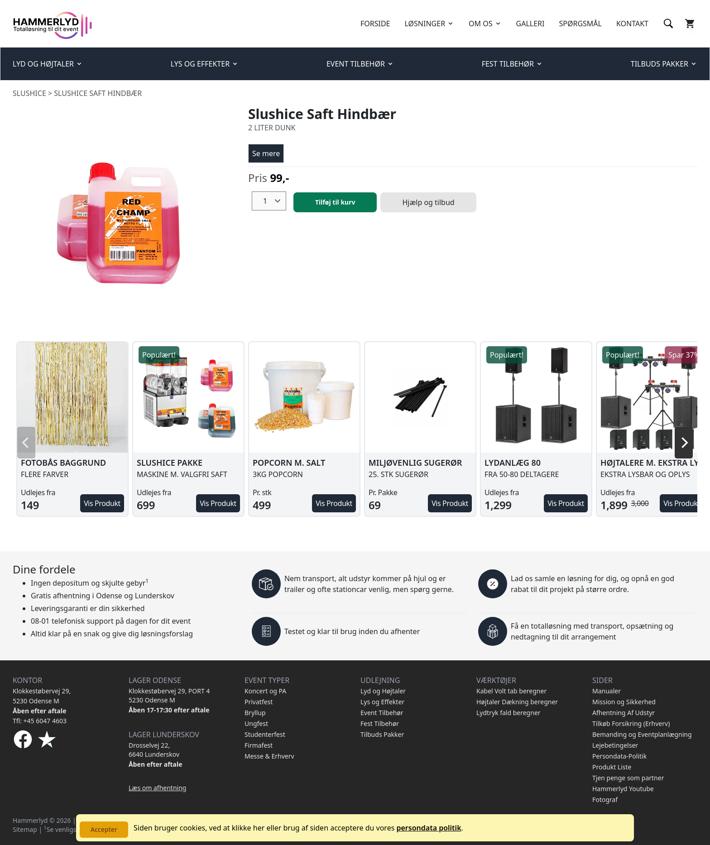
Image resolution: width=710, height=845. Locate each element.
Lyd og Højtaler (383, 691)
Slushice (29, 93)
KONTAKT (632, 24)
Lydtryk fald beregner (508, 712)
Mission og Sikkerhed (624, 701)
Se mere (266, 153)
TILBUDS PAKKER (664, 64)
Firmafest (259, 745)
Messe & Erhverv (269, 756)
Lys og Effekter (382, 701)
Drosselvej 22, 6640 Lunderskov (154, 750)
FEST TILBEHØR (512, 64)
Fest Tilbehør (379, 723)
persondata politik (428, 828)
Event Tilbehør (381, 712)
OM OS (485, 24)
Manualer (606, 691)
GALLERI (530, 24)
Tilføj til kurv (335, 202)
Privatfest (259, 701)
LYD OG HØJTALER (48, 64)
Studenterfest (265, 734)
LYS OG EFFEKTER (205, 64)
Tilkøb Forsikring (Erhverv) (631, 723)
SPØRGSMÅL (580, 24)
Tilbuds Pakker (382, 734)
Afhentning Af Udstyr (623, 712)
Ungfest (256, 723)
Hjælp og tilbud (428, 202)
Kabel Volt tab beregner (511, 691)
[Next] (684, 442)
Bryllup (255, 712)
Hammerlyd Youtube (623, 788)
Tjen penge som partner (628, 777)
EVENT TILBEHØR (360, 64)
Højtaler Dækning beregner (517, 701)
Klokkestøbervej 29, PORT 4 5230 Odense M (169, 695)
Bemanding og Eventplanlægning (642, 734)
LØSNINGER (430, 24)
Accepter (104, 829)
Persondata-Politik (619, 756)
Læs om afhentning (157, 787)
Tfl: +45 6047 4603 (40, 720)
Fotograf (605, 799)
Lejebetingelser (615, 745)
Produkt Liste (611, 767)
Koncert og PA (265, 691)
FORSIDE (375, 24)
